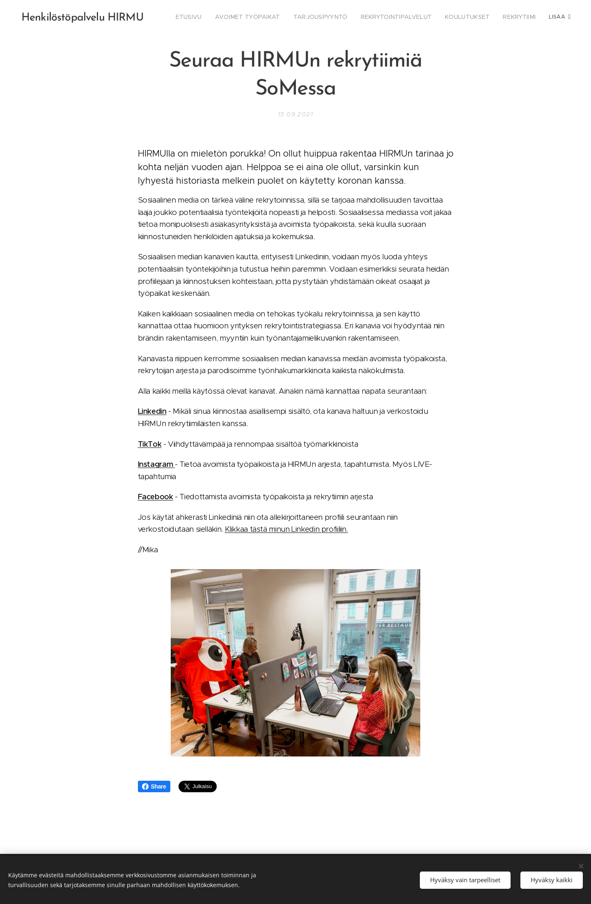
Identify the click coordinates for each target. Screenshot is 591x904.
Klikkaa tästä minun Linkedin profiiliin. (286, 529)
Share (154, 786)
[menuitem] (215, 17)
